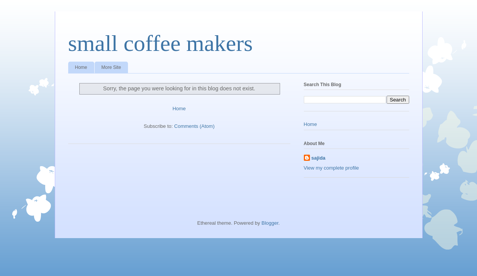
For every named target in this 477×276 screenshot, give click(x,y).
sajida (318, 158)
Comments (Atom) (194, 126)
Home (81, 67)
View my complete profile (331, 168)
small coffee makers (160, 43)
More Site (111, 67)
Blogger (269, 223)
